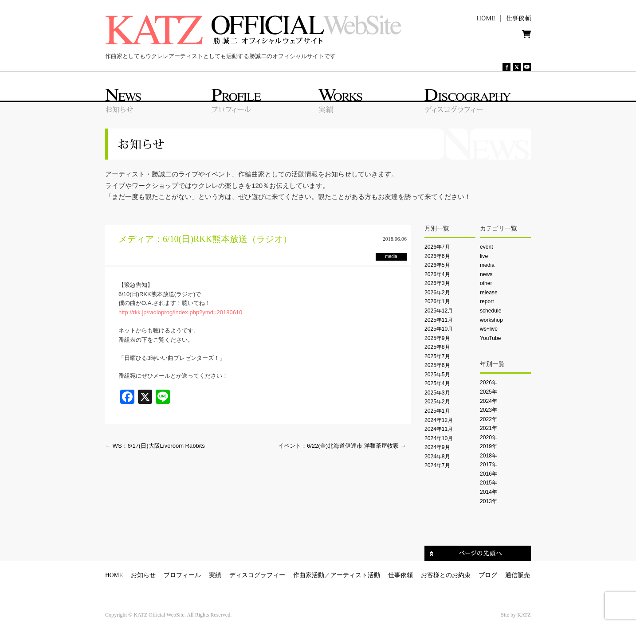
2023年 (488, 410)
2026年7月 (437, 247)
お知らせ (143, 575)
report (487, 301)
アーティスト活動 (355, 575)
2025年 (488, 392)
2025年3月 (437, 393)
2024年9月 (437, 447)
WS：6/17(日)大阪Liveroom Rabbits (155, 445)
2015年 (488, 483)
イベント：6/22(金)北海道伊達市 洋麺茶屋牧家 (342, 445)
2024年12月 (438, 420)
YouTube (490, 338)
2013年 (488, 501)
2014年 (488, 492)
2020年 (488, 437)
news (486, 274)
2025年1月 (437, 411)
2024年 (488, 401)
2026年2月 (437, 292)
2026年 (488, 382)
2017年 (488, 464)
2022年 (488, 419)
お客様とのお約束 (446, 575)
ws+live (489, 329)
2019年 (488, 446)
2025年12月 (438, 311)
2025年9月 (437, 338)
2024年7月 (437, 465)
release (489, 292)
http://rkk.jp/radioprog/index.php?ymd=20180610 (180, 312)
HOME (114, 575)
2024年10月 (438, 438)
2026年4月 (437, 274)
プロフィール (182, 575)
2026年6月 (437, 256)
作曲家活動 (308, 575)
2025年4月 (437, 383)
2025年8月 (437, 347)
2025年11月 (438, 320)
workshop (491, 320)
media (487, 265)
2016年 (488, 474)
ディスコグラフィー (257, 575)
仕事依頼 (400, 575)
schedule (490, 311)
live (484, 256)
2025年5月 (437, 374)
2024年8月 (437, 456)
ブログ (488, 575)
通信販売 (517, 575)
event (486, 247)
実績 (215, 575)
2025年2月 (437, 401)
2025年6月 (437, 365)
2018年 (488, 456)
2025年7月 (437, 356)
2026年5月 (437, 265)
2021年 (488, 428)
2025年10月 (438, 329)
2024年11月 (438, 429)
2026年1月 (437, 301)
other (486, 283)
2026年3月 (437, 283)
